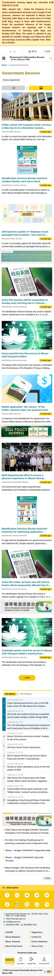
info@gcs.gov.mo (13, 922)
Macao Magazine (13, 937)
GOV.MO (9, 932)
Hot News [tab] (10, 694)
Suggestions (37, 932)
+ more (47, 878)
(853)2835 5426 (30, 925)
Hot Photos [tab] (26, 694)
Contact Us (36, 937)
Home (4, 65)
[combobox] (13, 80)
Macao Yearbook (13, 942)
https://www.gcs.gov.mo (15, 919)
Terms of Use (37, 946)
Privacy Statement (39, 942)
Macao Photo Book (14, 946)
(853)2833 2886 (12, 925)
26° (34, 51)
